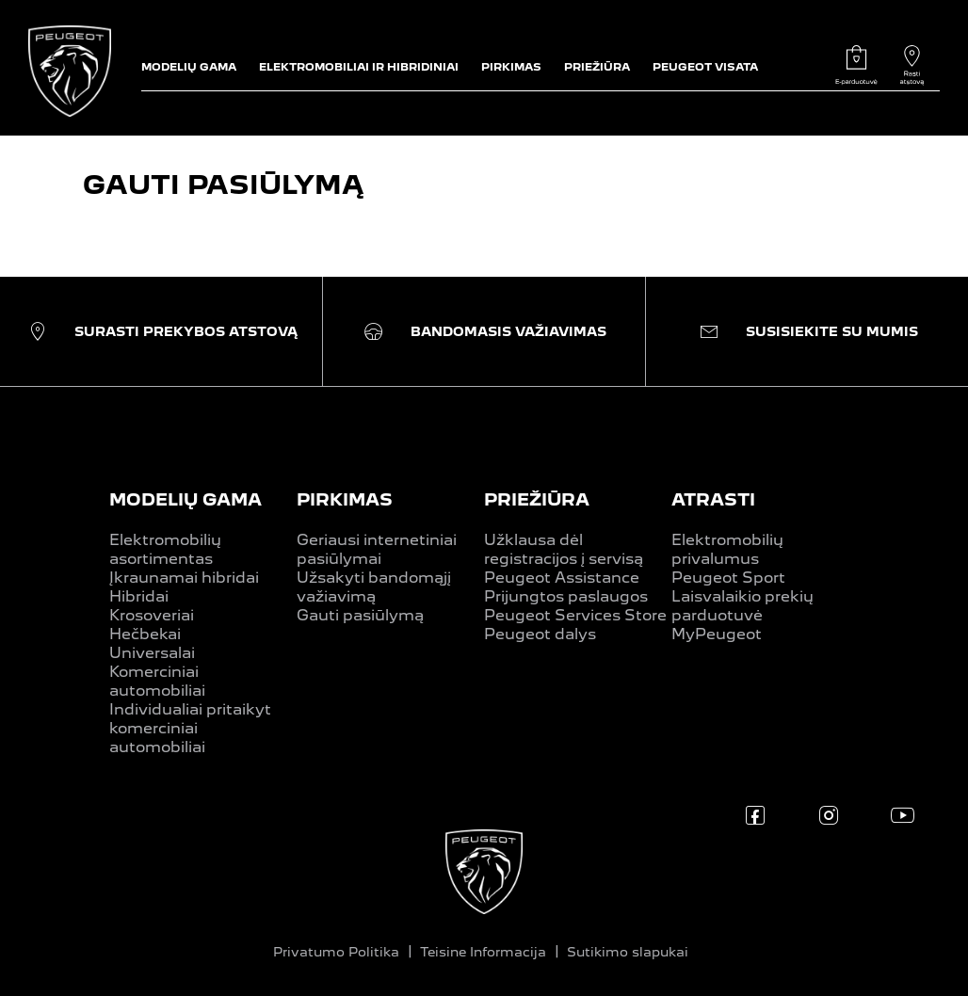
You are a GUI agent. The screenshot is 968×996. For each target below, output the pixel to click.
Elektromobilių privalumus (727, 549)
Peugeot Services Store (575, 615)
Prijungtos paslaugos (566, 596)
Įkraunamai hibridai (184, 577)
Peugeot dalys (540, 634)
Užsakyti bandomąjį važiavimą (374, 587)
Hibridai (139, 596)
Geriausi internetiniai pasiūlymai (377, 549)
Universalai (152, 653)
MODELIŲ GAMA (185, 499)
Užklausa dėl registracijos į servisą (563, 549)
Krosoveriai (151, 615)
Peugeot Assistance (561, 577)
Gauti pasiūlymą (360, 615)
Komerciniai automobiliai (157, 681)
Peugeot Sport (728, 577)
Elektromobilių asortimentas (165, 549)
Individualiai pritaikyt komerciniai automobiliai (190, 728)
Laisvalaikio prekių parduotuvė (742, 605)
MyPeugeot (716, 634)
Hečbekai (145, 634)
